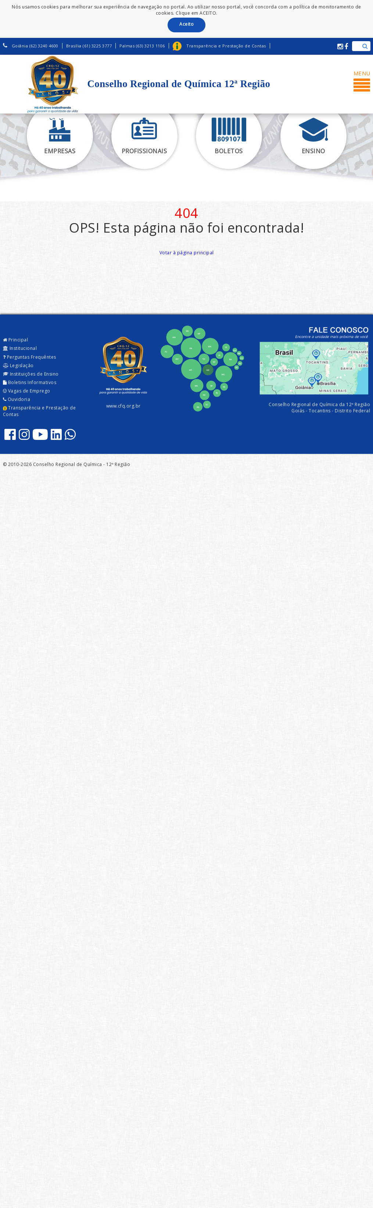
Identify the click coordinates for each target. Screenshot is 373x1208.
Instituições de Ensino (31, 374)
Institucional (20, 348)
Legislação (18, 365)
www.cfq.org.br (123, 406)
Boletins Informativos (30, 382)
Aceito (186, 24)
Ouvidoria (17, 399)
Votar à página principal (186, 253)
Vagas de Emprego (26, 391)
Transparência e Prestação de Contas (39, 411)
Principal (15, 340)
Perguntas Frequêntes (29, 357)
